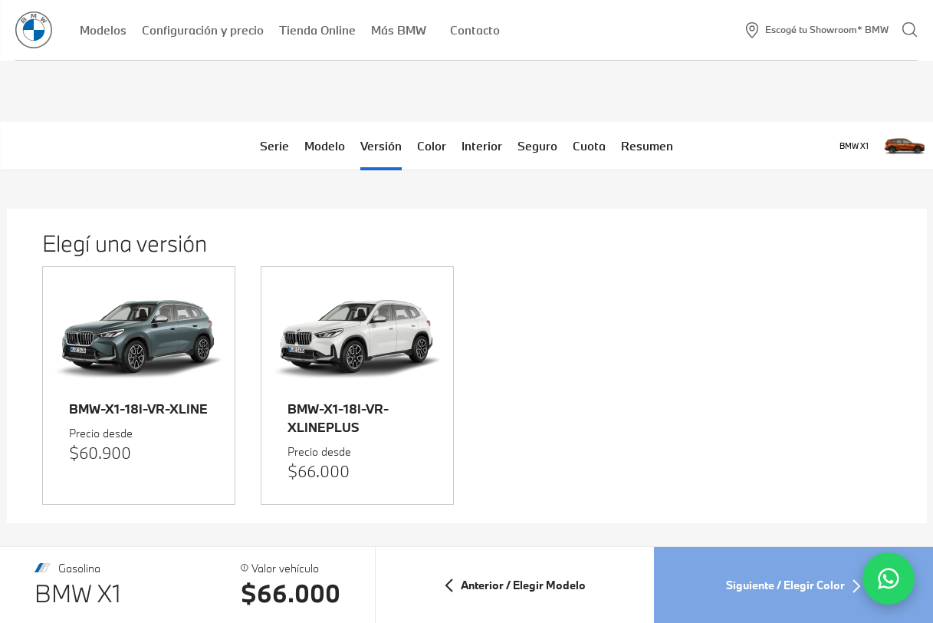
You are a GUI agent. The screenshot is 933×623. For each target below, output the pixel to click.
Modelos (103, 30)
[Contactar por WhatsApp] (888, 578)
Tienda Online (317, 30)
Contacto (475, 30)
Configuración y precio (203, 30)
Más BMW (403, 30)
